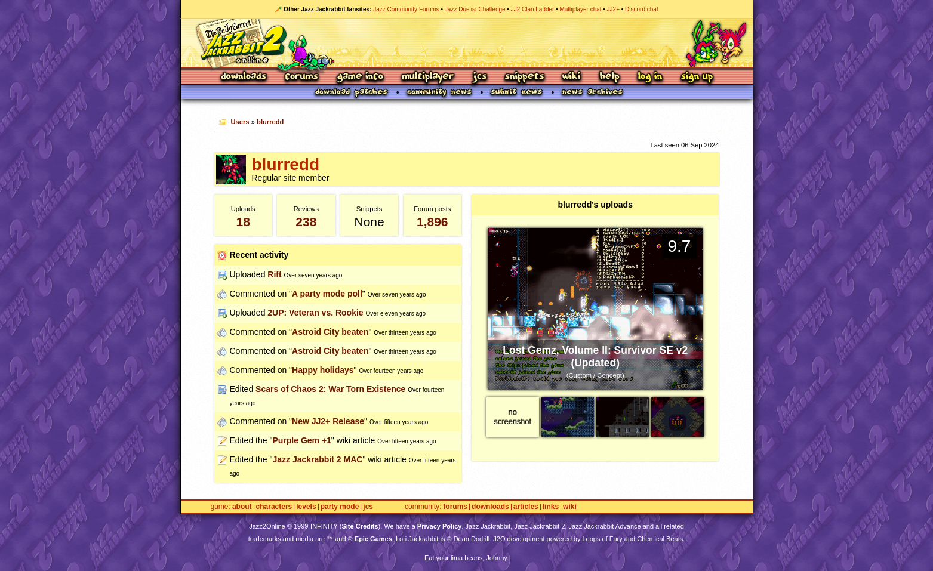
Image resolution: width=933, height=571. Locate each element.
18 (243, 222)
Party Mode (340, 507)
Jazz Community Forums (406, 9)
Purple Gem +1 (301, 440)
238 (305, 222)
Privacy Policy (439, 526)
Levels (306, 507)
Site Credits (359, 526)
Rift (274, 274)
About (242, 507)
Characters (274, 507)
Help (609, 77)
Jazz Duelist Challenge (475, 9)
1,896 (432, 222)
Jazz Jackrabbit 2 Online (466, 43)
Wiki (572, 77)
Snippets (525, 77)
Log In (650, 77)
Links (551, 507)
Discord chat (641, 9)
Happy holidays (322, 370)
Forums (302, 77)
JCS (479, 77)
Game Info (359, 77)
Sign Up (696, 77)
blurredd (270, 121)
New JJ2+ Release (328, 421)
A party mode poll (327, 293)
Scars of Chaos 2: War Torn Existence (330, 389)
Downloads (244, 77)
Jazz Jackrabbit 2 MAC (317, 459)
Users (239, 121)
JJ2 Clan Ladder (533, 9)
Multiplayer (427, 77)
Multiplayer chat (581, 9)
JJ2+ (613, 9)
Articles (525, 507)
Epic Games (373, 538)
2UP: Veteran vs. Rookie (315, 312)
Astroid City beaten (330, 332)
